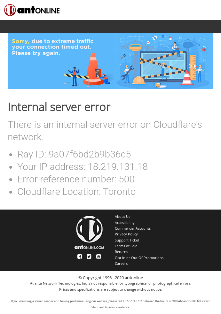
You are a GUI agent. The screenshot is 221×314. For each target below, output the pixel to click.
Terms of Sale (126, 246)
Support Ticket (127, 240)
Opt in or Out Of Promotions (139, 258)
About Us (122, 216)
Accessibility (125, 222)
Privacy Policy (126, 234)
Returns (121, 251)
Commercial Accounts (133, 228)
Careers (121, 263)
